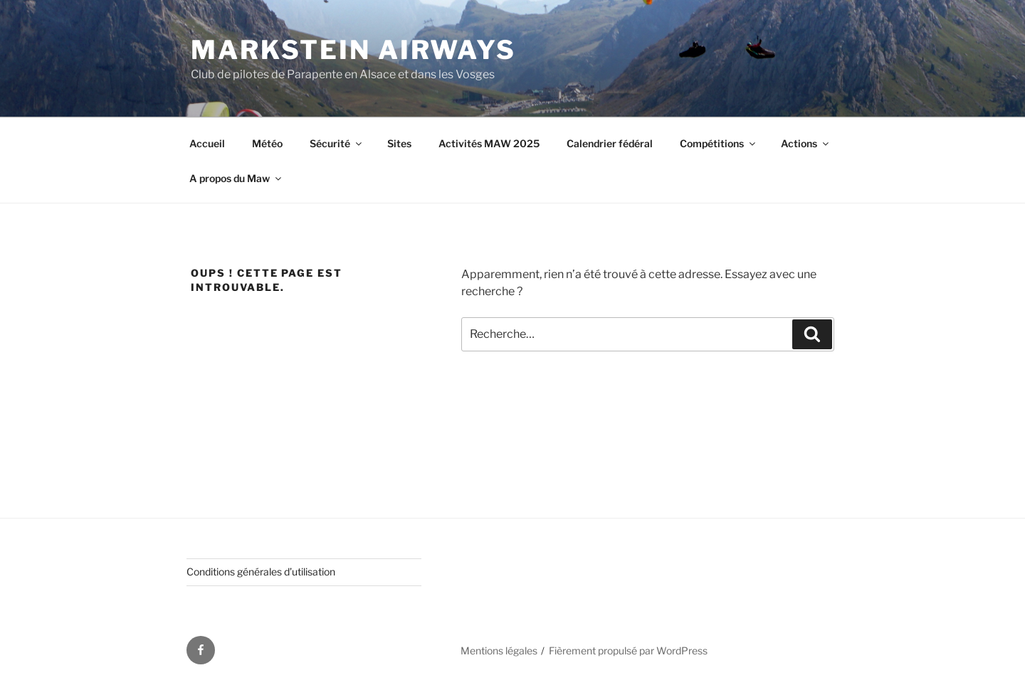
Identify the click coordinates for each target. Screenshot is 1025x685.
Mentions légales (499, 650)
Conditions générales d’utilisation (260, 571)
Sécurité (337, 143)
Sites (399, 143)
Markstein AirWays (353, 49)
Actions (806, 143)
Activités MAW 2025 (489, 143)
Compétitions (718, 143)
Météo (267, 143)
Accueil (207, 143)
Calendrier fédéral (610, 143)
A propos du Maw (236, 178)
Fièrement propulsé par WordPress (628, 650)
